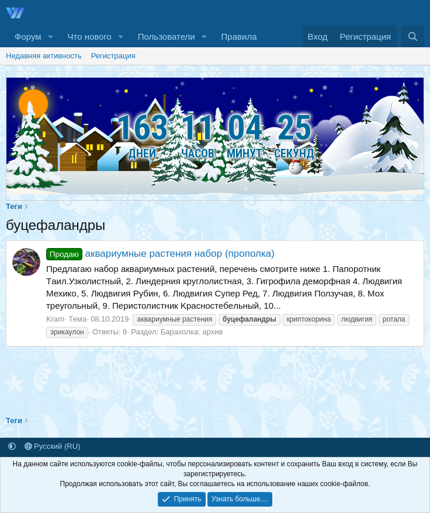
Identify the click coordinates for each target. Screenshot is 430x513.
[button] (50, 36)
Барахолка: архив (192, 331)
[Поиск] (412, 36)
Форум (28, 36)
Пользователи (166, 36)
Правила (239, 36)
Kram (55, 319)
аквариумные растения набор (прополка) (160, 253)
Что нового (89, 36)
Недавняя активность (44, 55)
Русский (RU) (53, 446)
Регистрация (113, 55)
